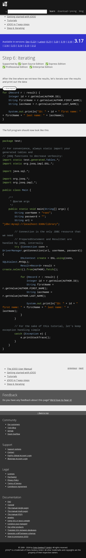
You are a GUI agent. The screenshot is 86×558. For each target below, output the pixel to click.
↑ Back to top (43, 413)
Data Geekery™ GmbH (42, 547)
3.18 (70, 41)
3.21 (49, 41)
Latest (41, 41)
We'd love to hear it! (61, 400)
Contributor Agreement (17, 486)
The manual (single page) (18, 508)
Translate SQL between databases (22, 530)
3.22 (33, 41)
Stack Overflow (14, 434)
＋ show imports (9, 88)
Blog (81, 11)
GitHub (10, 431)
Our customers (14, 424)
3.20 (56, 41)
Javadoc (11, 517)
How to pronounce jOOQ (18, 536)
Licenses (11, 474)
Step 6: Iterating (16, 28)
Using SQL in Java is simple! (19, 520)
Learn (52, 11)
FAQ (9, 501)
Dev (28, 41)
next (81, 368)
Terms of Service (14, 483)
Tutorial (11, 505)
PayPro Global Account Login (20, 455)
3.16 (6, 45)
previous (72, 368)
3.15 (13, 45)
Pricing (67, 11)
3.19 (63, 41)
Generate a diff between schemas (21, 533)
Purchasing (12, 477)
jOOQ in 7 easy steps (18, 24)
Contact (11, 452)
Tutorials (12, 20)
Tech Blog (12, 427)
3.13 (27, 45)
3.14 (20, 45)
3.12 (33, 45)
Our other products (16, 527)
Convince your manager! (17, 524)
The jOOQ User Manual (19, 368)
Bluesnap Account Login (18, 458)
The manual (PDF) (15, 514)
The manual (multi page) (18, 511)
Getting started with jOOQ (21, 16)
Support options (14, 449)
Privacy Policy (13, 480)
